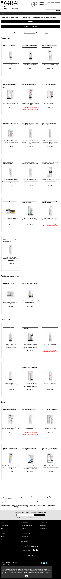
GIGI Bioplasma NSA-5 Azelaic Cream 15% (29, 449)
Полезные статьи (44, 531)
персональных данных (38, 517)
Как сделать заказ (25, 528)
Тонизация (5, 320)
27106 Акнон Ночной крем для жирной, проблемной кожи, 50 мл (50, 466)
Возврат (23, 539)
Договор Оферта (25, 541)
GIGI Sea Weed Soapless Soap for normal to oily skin (10, 124)
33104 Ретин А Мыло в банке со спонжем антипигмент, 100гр (11, 219)
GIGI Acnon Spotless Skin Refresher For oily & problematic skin (29, 367)
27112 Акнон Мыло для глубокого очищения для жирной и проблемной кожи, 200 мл (30, 103)
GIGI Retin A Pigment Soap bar (10, 201)
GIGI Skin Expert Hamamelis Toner (50, 327)
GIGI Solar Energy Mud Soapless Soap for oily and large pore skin (29, 46)
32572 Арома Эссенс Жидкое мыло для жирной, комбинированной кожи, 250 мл (30, 142)
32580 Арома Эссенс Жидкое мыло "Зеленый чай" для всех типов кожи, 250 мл (50, 142)
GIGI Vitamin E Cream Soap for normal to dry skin (10, 240)
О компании (43, 522)
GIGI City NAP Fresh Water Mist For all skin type (30, 328)
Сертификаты (43, 528)
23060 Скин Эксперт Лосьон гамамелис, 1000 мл (50, 345)
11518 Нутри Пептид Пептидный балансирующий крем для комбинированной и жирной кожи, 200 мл (30, 428)
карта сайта (30, 555)
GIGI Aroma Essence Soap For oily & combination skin (30, 124)
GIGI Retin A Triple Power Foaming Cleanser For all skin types (50, 163)
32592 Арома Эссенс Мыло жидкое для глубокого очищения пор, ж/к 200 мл (10, 181)
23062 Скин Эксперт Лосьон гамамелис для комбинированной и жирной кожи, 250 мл (10, 385)
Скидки (2, 536)
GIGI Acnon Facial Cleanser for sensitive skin (49, 85)
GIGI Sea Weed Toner (47, 365)
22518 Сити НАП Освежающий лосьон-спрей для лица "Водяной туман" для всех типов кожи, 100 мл (30, 346)
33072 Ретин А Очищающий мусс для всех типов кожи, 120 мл (50, 180)
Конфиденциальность (26, 531)
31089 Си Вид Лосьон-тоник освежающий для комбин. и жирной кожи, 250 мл (50, 385)
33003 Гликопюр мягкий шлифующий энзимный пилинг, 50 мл (30, 301)
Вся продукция (4, 525)
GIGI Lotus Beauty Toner (8, 327)
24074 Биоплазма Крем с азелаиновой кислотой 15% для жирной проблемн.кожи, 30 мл (30, 467)
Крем (3, 402)
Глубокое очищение (10, 276)
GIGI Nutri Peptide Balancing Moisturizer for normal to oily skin (30, 410)
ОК (26, 576)
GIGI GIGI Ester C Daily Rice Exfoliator (9, 284)
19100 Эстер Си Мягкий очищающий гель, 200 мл (11, 63)
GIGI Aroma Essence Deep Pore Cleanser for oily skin (10, 163)
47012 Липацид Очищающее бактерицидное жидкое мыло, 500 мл (50, 219)
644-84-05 (38, 3)
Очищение (5, 38)
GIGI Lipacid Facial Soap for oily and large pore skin (29, 201)
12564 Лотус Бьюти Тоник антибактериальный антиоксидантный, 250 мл (10, 346)
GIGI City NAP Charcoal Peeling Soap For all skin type (49, 46)
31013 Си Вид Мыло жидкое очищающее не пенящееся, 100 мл (10, 141)
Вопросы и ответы (25, 536)
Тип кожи (3, 533)
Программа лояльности (26, 525)
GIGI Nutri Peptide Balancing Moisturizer (9, 410)
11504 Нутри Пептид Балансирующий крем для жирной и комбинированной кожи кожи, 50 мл (10, 428)
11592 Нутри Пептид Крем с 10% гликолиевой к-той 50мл (50, 427)
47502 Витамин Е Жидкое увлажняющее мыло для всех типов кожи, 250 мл (11, 259)
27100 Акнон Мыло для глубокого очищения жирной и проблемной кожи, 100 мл (10, 103)
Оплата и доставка (25, 533)
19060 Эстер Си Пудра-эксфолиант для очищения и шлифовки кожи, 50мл (10, 302)
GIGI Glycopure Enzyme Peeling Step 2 (29, 284)
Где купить (43, 525)
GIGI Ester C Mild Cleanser (9, 45)
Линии (2, 528)
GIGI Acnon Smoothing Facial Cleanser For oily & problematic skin (10, 86)
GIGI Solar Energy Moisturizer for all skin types (10, 449)
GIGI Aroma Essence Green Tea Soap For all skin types (49, 124)
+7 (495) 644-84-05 (5, 564)
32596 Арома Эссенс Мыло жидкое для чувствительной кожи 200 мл (30, 180)
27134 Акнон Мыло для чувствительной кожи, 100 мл (50, 102)
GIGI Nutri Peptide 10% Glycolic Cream (49, 410)
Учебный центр (30, 546)
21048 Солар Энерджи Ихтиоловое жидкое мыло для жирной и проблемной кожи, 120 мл (30, 64)
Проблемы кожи (5, 531)
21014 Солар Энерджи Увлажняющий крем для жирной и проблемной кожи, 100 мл (10, 467)
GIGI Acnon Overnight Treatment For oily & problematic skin (49, 449)
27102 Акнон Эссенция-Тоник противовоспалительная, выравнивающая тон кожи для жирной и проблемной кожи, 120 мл (30, 385)
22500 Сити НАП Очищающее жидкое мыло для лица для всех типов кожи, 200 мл (50, 64)
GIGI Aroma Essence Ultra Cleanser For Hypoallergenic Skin (30, 163)
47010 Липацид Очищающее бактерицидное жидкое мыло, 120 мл (30, 219)
